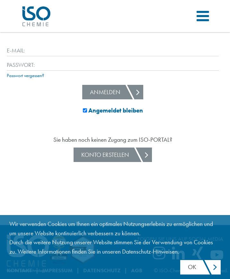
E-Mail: (16, 50)
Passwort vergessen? (25, 75)
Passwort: (17, 64)
